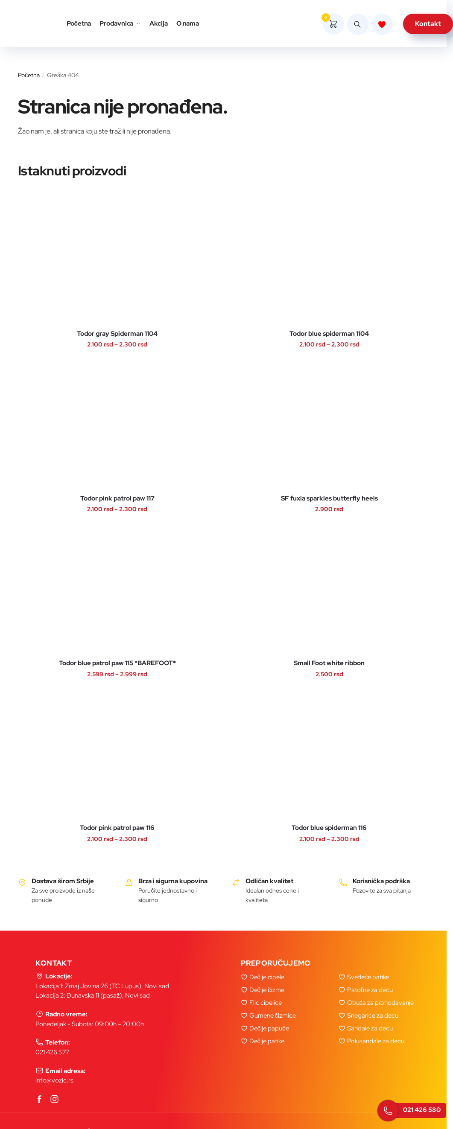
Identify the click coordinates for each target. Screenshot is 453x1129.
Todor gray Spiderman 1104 (117, 334)
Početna (29, 75)
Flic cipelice (265, 1002)
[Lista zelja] (382, 24)
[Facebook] (39, 1099)
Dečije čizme (266, 990)
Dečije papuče (269, 1028)
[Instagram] (54, 1099)
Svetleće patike (368, 977)
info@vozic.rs (54, 1080)
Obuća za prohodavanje (380, 1002)
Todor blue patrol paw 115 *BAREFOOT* (117, 663)
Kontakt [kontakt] (428, 23)
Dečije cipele (267, 977)
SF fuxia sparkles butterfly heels (329, 499)
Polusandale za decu (375, 1041)
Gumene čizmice (272, 1015)
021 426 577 (52, 1052)
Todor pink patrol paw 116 (117, 828)
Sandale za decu (370, 1028)
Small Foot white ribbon (329, 663)
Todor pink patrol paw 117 (117, 499)
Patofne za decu (370, 990)
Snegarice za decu (372, 1015)
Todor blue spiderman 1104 (329, 334)
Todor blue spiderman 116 (329, 828)
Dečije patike (267, 1041)
